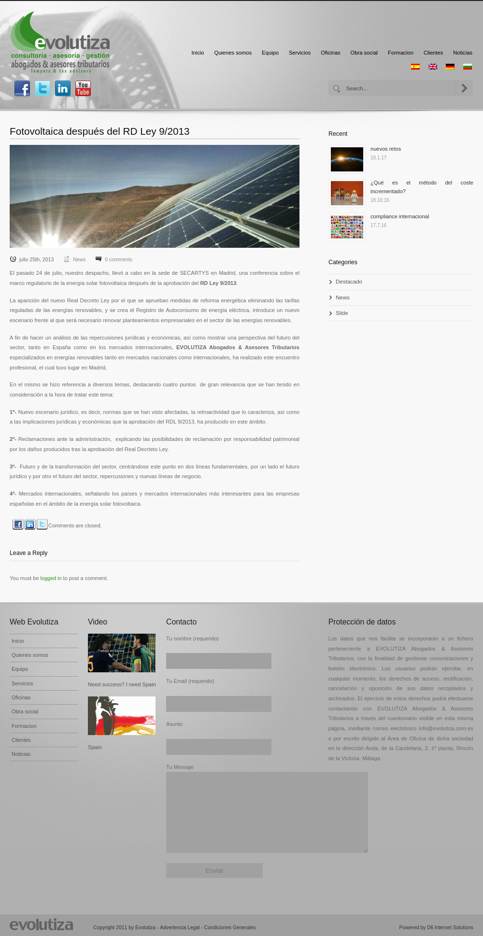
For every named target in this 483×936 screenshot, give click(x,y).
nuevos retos (385, 149)
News (79, 259)
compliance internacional (399, 216)
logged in (51, 578)
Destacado (349, 281)
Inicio (197, 53)
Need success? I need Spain (122, 684)
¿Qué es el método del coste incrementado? (421, 187)
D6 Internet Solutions (450, 927)
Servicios (300, 53)
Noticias (462, 53)
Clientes (433, 53)
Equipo (270, 53)
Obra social (364, 53)
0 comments (118, 259)
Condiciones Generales (230, 927)
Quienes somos (233, 53)
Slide (342, 313)
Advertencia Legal (179, 927)
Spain (94, 747)
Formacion (400, 53)
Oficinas (330, 53)
